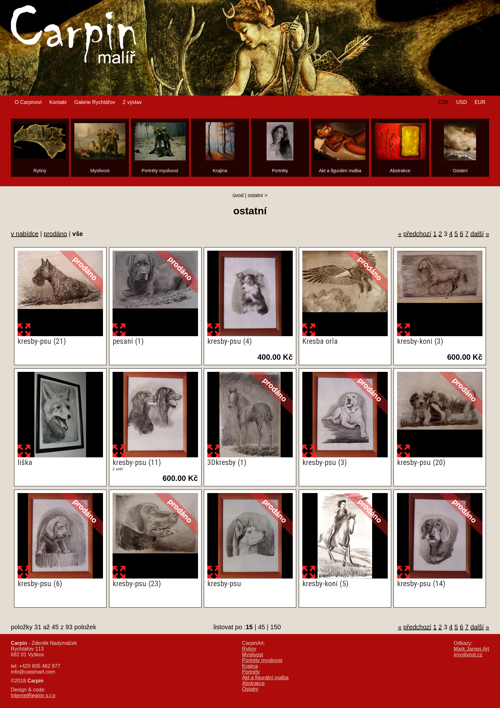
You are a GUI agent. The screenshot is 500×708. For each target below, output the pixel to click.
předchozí (417, 233)
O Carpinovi (28, 102)
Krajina (250, 666)
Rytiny (249, 649)
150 (275, 627)
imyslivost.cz (468, 654)
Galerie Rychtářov (94, 102)
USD (461, 102)
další (477, 233)
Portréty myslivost (262, 660)
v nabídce (25, 233)
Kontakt (57, 102)
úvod (238, 195)
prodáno (55, 233)
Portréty (251, 672)
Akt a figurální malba (265, 677)
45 (261, 627)
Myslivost (252, 654)
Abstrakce (253, 683)
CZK (443, 102)
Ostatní (250, 689)
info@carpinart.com (33, 672)
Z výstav (132, 102)
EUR (479, 102)
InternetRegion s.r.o (33, 695)
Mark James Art (471, 649)
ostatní (255, 195)
